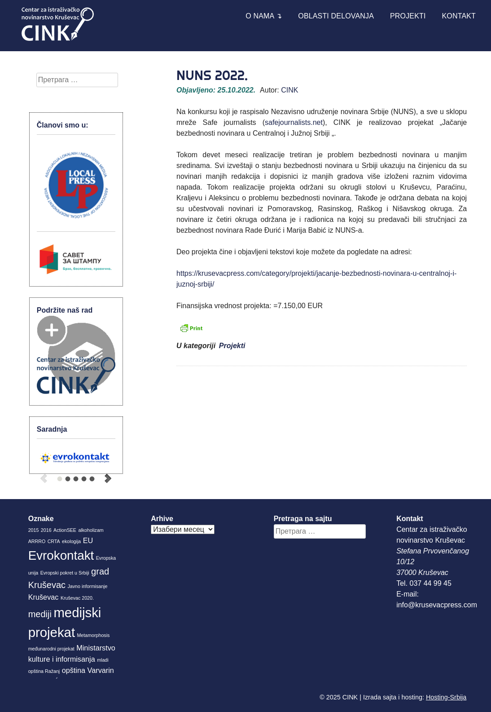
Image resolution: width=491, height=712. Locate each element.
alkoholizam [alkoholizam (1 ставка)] (90, 530)
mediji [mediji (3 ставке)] (40, 614)
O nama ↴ (264, 16)
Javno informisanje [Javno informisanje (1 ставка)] (88, 586)
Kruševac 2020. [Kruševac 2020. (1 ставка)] (77, 598)
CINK (289, 90)
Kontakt (459, 16)
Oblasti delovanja (336, 16)
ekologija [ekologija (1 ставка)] (71, 541)
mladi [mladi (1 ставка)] (102, 660)
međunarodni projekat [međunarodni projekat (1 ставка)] (51, 648)
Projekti (408, 16)
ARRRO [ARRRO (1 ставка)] (36, 541)
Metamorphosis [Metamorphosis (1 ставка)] (93, 635)
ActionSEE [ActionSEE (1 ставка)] (64, 530)
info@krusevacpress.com (436, 605)
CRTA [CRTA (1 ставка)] (54, 541)
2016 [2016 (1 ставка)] (46, 530)
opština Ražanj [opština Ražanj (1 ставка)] (44, 671)
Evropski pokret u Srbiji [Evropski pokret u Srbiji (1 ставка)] (64, 572)
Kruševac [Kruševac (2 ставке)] (43, 597)
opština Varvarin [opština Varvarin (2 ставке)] (88, 670)
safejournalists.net (294, 122)
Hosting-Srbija (446, 697)
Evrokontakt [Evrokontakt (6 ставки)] (61, 555)
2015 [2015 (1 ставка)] (33, 530)
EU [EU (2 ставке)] (88, 540)
